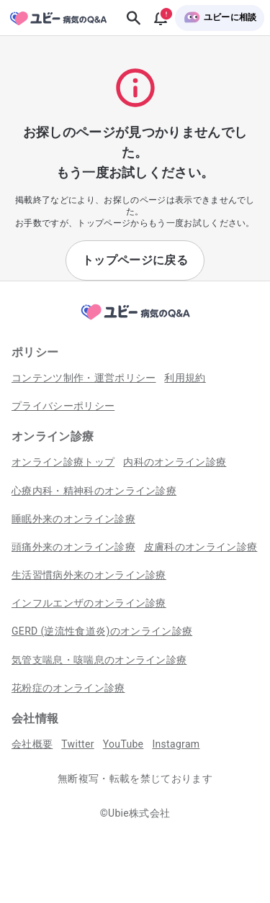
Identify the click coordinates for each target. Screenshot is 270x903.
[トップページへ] (135, 320)
